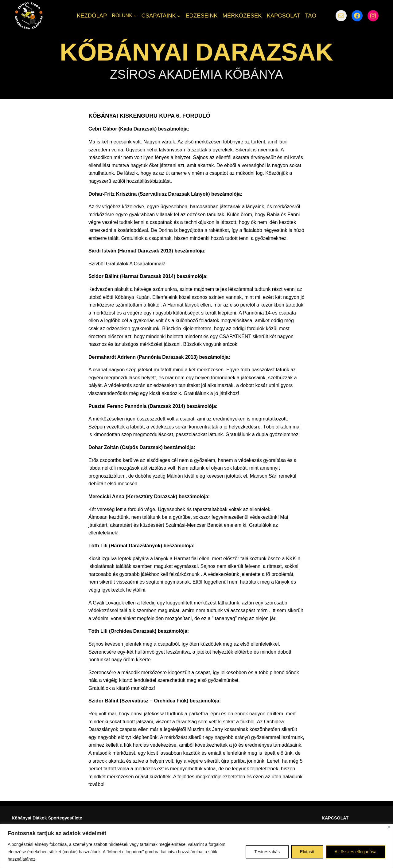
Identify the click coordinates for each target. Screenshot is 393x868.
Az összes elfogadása (355, 851)
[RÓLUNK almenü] (135, 15)
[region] (196, 846)
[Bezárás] (388, 827)
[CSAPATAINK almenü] (179, 15)
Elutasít (307, 851)
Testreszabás (267, 851)
